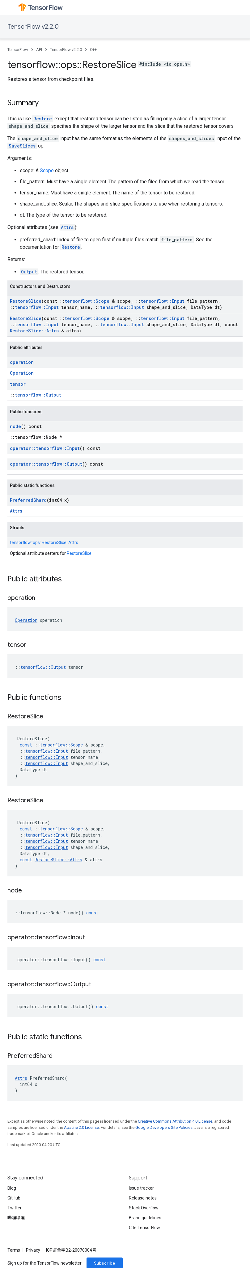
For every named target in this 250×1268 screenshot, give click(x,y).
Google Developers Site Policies (164, 1127)
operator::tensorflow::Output (46, 464)
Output (29, 272)
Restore (42, 119)
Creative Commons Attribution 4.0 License (175, 1121)
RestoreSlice (25, 301)
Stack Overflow (144, 1207)
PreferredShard (28, 500)
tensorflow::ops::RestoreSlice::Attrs (44, 542)
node (15, 426)
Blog (11, 1188)
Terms (13, 1250)
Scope (47, 170)
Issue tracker (141, 1188)
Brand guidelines (145, 1217)
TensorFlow (17, 49)
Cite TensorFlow (144, 1227)
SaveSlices (22, 146)
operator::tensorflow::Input (45, 448)
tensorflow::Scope (87, 301)
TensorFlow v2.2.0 (33, 27)
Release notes (143, 1197)
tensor (18, 384)
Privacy (33, 1250)
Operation (22, 373)
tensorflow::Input (162, 301)
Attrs (67, 227)
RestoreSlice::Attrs (34, 331)
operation (22, 362)
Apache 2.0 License (81, 1127)
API (39, 49)
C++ (93, 49)
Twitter (14, 1207)
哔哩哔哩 (16, 1217)
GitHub (13, 1197)
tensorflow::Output (38, 395)
